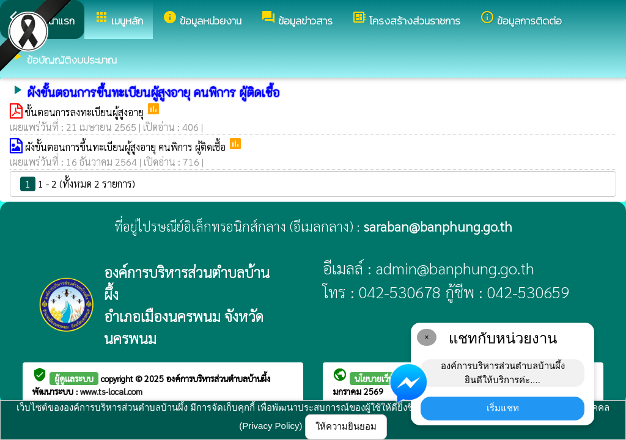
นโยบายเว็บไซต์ (381, 378)
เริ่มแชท (503, 408)
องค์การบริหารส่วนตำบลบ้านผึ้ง (218, 378)
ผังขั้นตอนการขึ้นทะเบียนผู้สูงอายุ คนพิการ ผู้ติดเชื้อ (126, 147)
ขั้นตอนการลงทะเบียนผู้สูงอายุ (85, 112)
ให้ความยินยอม (346, 426)
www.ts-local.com (111, 391)
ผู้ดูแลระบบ (74, 378)
